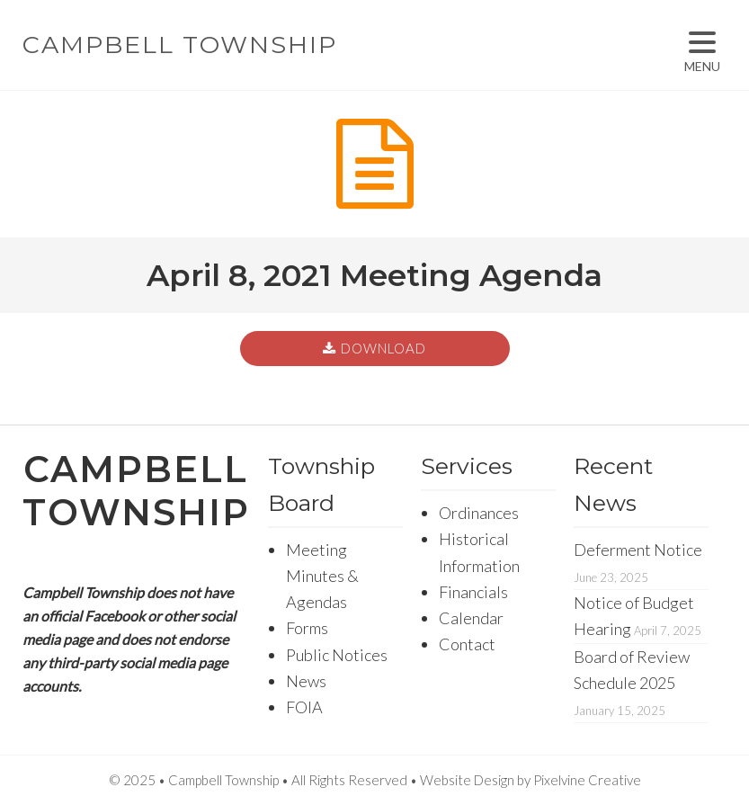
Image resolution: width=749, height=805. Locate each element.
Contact (467, 644)
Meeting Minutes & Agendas (322, 576)
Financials (473, 592)
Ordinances (479, 513)
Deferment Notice (638, 549)
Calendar (471, 618)
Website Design (467, 780)
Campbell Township (179, 44)
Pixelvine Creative (587, 780)
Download (383, 348)
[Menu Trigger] (702, 51)
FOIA (304, 707)
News (306, 681)
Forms (307, 628)
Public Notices (337, 655)
